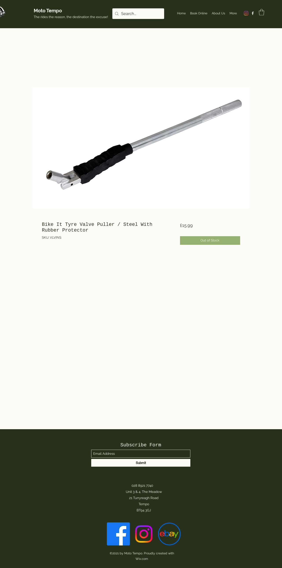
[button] (261, 12)
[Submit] (140, 463)
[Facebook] (252, 13)
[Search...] (138, 13)
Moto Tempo (48, 10)
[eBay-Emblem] (169, 534)
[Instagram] (246, 13)
